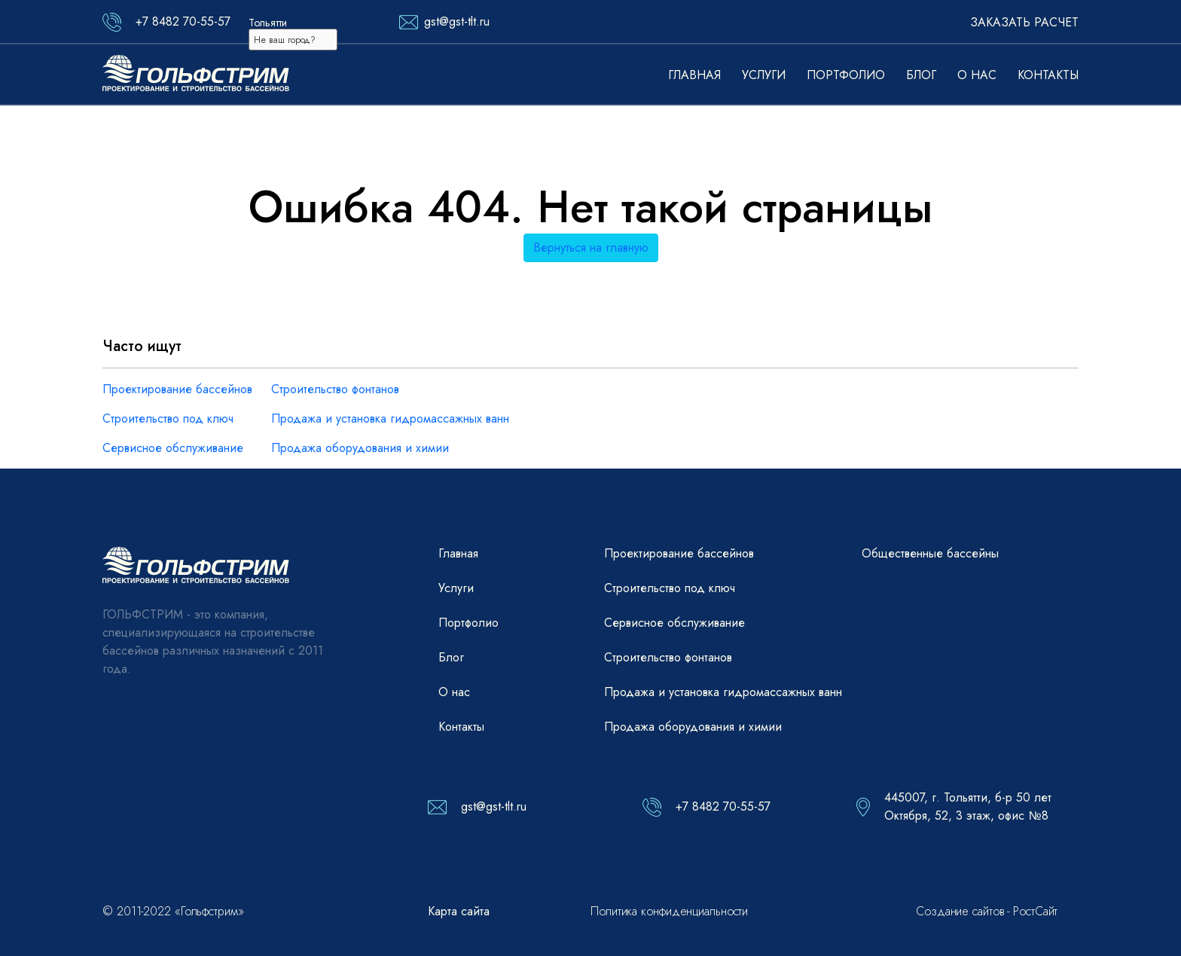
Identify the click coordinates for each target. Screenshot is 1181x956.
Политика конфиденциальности (669, 911)
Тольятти (268, 22)
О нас (976, 75)
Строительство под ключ (167, 418)
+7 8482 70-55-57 (183, 21)
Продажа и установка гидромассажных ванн (390, 418)
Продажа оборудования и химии (360, 448)
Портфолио (846, 75)
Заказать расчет (1024, 22)
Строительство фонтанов (335, 389)
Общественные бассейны (930, 553)
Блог (921, 75)
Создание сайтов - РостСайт (986, 911)
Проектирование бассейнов (177, 389)
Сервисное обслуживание (172, 448)
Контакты (1048, 75)
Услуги (764, 75)
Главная (694, 75)
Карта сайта (459, 911)
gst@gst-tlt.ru (457, 21)
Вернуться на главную (590, 247)
